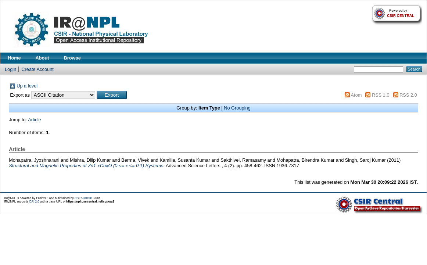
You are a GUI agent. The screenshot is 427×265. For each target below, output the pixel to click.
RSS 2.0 (408, 95)
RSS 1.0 (381, 95)
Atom (356, 95)
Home (14, 58)
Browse (72, 58)
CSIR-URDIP (83, 198)
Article (34, 119)
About (42, 58)
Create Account (37, 69)
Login (10, 69)
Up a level (27, 86)
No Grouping (237, 108)
